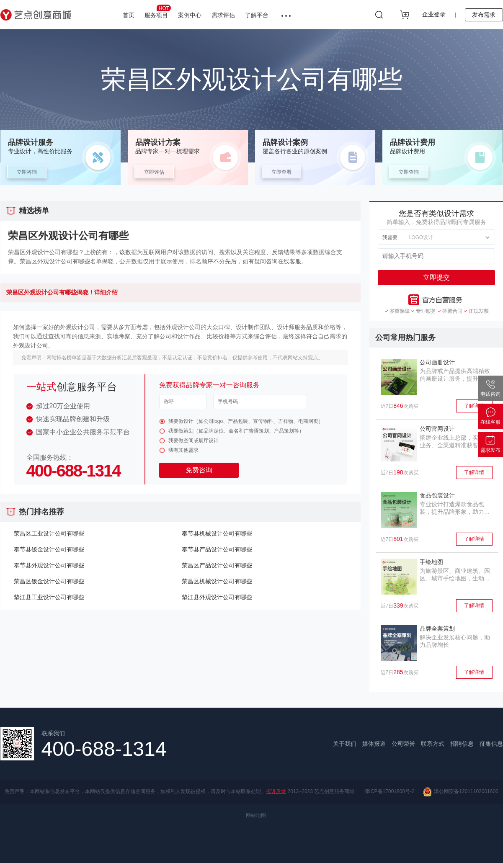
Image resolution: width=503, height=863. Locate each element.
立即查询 (409, 172)
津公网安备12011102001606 (460, 791)
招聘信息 (462, 743)
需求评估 (223, 15)
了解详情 (474, 406)
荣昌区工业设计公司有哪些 (49, 533)
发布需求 (483, 14)
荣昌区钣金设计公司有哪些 (49, 581)
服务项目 (157, 11)
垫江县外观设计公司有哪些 (217, 597)
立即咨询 (27, 172)
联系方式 (432, 743)
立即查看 (281, 172)
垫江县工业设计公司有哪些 (49, 597)
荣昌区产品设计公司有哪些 (217, 565)
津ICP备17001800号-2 (389, 791)
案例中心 (189, 15)
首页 (128, 15)
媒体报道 (374, 743)
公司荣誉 (403, 743)
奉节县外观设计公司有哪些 (49, 565)
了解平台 (256, 15)
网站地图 (256, 815)
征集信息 (491, 743)
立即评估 (154, 172)
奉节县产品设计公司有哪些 (217, 549)
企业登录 (434, 14)
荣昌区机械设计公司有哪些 (217, 581)
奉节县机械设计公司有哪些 (217, 533)
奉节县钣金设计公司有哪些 (49, 549)
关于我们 (344, 743)
